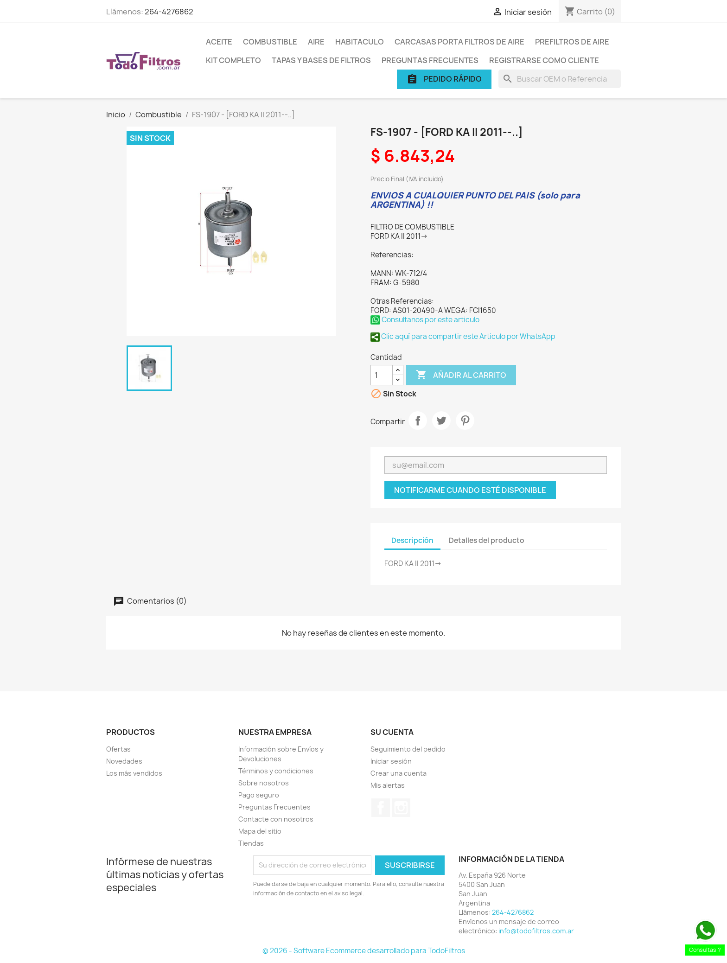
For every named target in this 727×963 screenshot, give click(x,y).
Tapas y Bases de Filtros (321, 60)
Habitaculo (359, 42)
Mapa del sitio (259, 831)
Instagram (401, 807)
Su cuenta (392, 732)
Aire (316, 42)
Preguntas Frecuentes (430, 60)
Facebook (380, 807)
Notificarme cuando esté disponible (470, 490)
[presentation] (330, 924)
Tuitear (441, 420)
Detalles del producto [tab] (486, 540)
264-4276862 (169, 11)
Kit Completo (233, 60)
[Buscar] (559, 79)
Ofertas (118, 749)
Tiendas (251, 843)
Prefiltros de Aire (572, 42)
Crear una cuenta (398, 773)
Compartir (417, 420)
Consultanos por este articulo (424, 320)
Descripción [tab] (412, 540)
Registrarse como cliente (544, 60)
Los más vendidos (134, 773)
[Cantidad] (381, 375)
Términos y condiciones (275, 770)
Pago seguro (258, 795)
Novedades (124, 761)
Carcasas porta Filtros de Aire (459, 42)
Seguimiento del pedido (408, 749)
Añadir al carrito (461, 375)
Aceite (219, 42)
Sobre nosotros (263, 782)
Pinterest (465, 420)
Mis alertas (387, 785)
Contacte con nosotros (275, 819)
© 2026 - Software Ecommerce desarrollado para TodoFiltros (363, 951)
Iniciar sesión (391, 761)
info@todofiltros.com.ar (536, 930)
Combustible (270, 42)
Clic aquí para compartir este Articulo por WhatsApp (462, 336)
